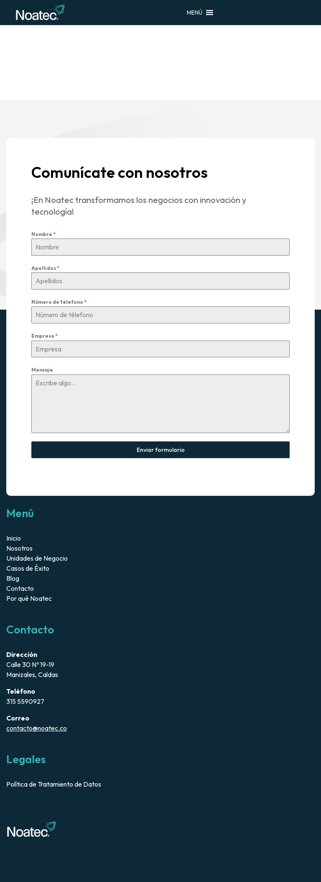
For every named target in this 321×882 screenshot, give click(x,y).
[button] (194, 12)
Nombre (43, 234)
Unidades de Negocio (37, 558)
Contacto (20, 588)
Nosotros (19, 548)
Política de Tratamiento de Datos (53, 784)
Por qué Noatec (29, 598)
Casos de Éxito (27, 568)
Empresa (44, 336)
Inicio (13, 538)
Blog (12, 578)
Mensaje (42, 370)
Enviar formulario (161, 450)
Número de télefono (59, 302)
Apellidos (45, 268)
